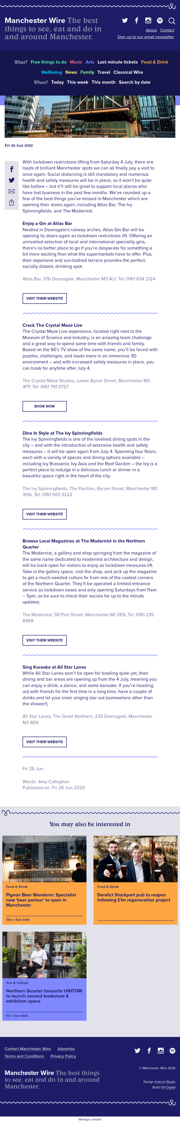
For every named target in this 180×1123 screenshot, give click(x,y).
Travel (103, 72)
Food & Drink (154, 62)
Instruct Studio (165, 1082)
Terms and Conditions (24, 1056)
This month (104, 82)
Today (57, 82)
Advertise (66, 1048)
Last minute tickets (118, 62)
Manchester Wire (35, 20)
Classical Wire (128, 72)
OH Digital (168, 1087)
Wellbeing (51, 72)
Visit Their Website (44, 298)
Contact (167, 30)
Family (87, 72)
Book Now (44, 406)
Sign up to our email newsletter (145, 36)
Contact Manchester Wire (28, 1048)
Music (76, 62)
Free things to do (49, 62)
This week (77, 82)
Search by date (134, 82)
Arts (90, 62)
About (151, 30)
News (71, 72)
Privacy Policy (63, 1056)
